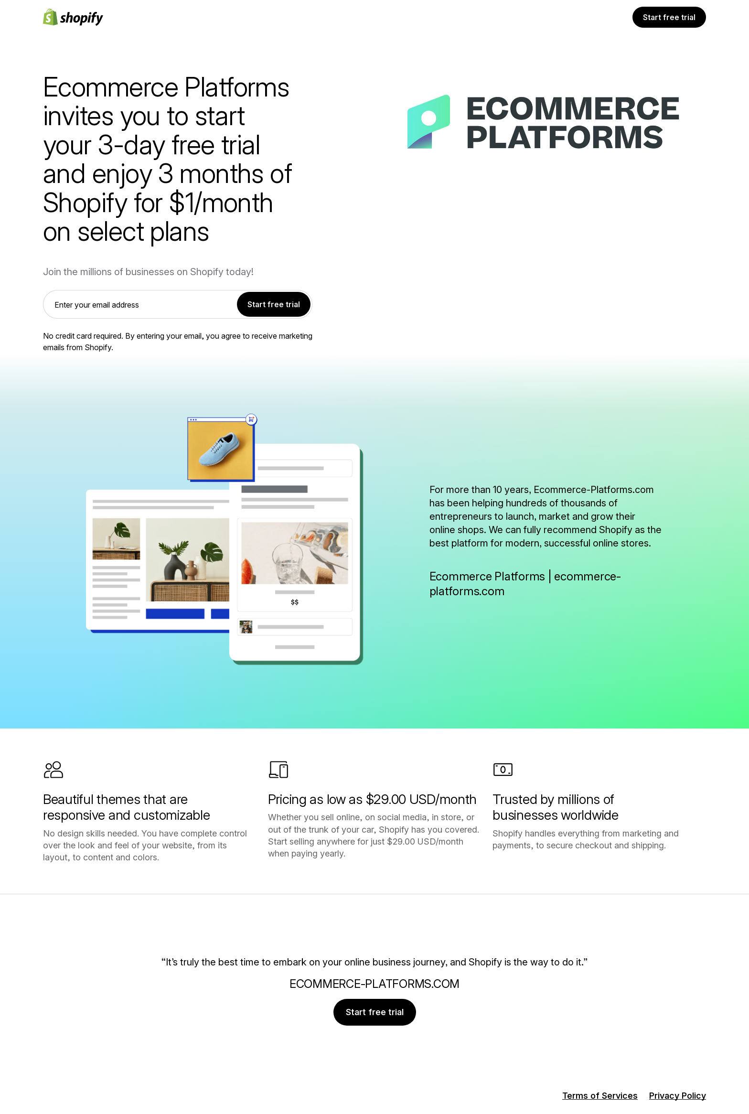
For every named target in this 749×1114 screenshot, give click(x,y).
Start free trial (669, 17)
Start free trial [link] (273, 304)
